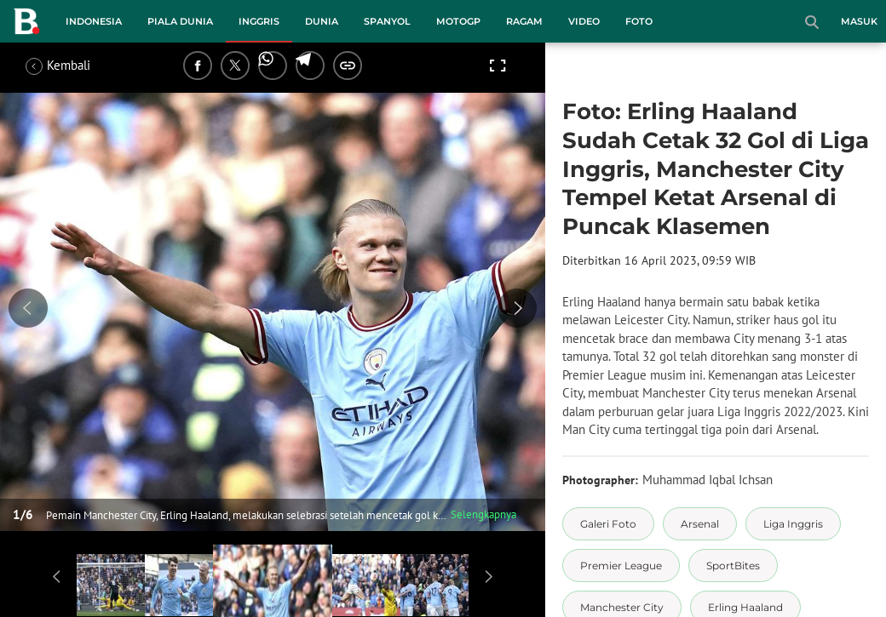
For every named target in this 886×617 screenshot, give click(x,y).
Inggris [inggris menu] (259, 21)
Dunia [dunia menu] (321, 21)
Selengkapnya (483, 514)
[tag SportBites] (733, 565)
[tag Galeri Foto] (608, 523)
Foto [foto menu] (639, 21)
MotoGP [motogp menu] (458, 21)
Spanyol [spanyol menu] (387, 21)
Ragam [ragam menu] (524, 21)
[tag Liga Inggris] (793, 523)
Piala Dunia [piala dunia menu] (180, 21)
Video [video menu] (584, 21)
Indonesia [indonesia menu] (94, 21)
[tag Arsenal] (700, 523)
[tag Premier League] (621, 565)
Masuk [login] (859, 21)
